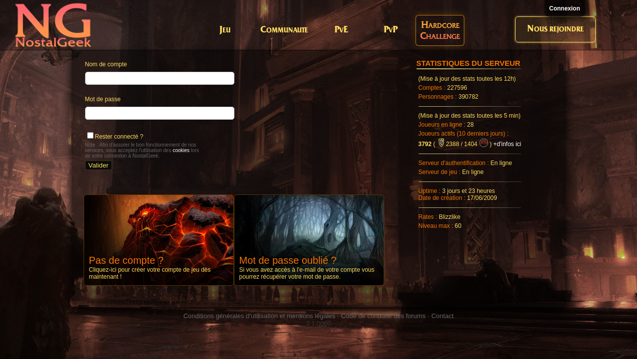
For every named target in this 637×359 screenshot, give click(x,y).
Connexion (564, 8)
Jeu (224, 30)
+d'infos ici (507, 144)
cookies (181, 150)
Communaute (284, 30)
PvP (391, 30)
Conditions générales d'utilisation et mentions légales (259, 316)
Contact (442, 316)
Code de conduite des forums (383, 316)
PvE (341, 30)
